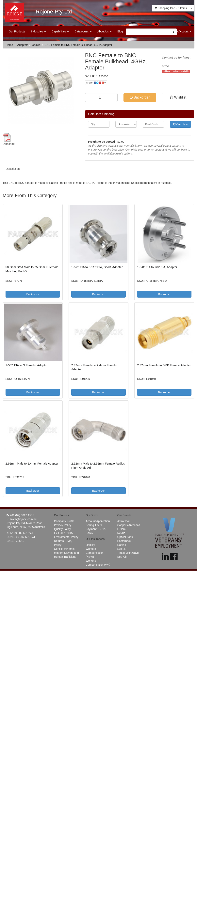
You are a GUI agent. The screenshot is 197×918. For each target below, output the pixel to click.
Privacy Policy (62, 525)
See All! (121, 556)
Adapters (22, 44)
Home (9, 44)
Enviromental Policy (66, 537)
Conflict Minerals (64, 548)
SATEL (121, 548)
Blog (120, 31)
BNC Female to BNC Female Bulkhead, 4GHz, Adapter (78, 44)
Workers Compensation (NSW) (94, 552)
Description (13, 168)
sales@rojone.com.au (22, 519)
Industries (38, 31)
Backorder (140, 97)
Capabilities (60, 31)
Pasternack (124, 540)
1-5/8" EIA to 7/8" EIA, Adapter (157, 267)
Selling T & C (94, 525)
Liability (90, 544)
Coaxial (36, 44)
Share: (96, 82)
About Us (104, 31)
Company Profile (64, 521)
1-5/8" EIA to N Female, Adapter (27, 365)
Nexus (121, 533)
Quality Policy (62, 529)
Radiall (121, 544)
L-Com (121, 529)
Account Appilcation (98, 521)
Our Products (17, 31)
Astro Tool (123, 521)
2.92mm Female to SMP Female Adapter (164, 365)
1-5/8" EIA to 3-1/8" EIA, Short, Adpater (97, 267)
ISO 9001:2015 (63, 533)
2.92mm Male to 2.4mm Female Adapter (32, 463)
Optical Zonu (125, 537)
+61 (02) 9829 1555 (20, 515)
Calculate (180, 124)
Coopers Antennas (128, 525)
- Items (170, 8)
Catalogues (83, 31)
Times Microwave (128, 552)
